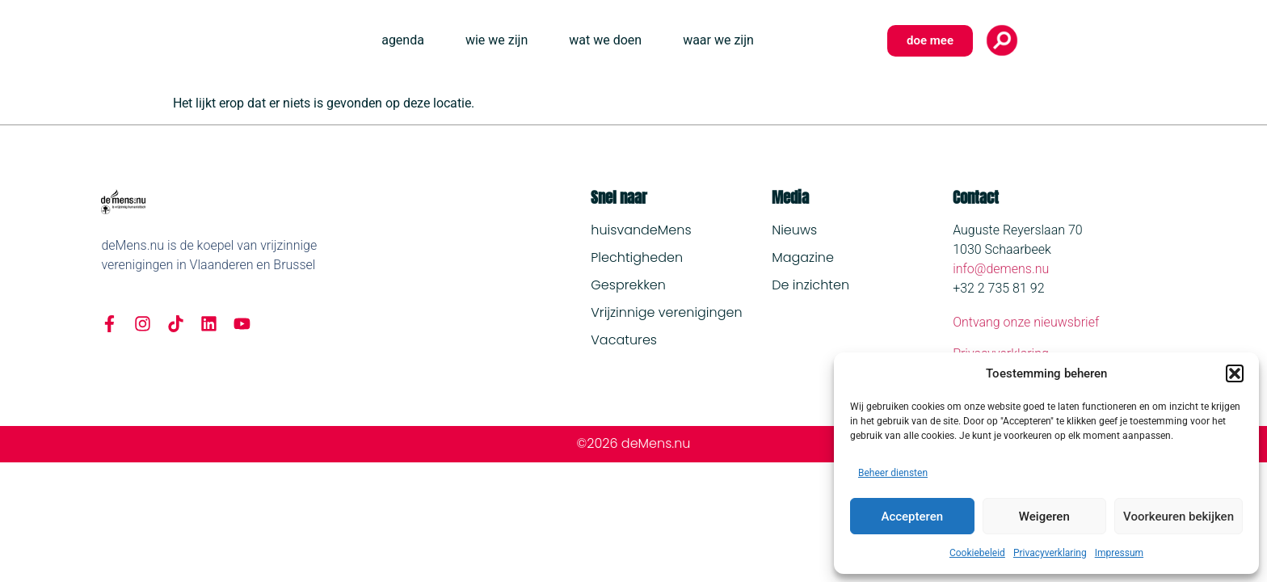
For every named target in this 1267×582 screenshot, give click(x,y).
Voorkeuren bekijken (1178, 516)
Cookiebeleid (977, 553)
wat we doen (605, 40)
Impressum (1119, 553)
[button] (1235, 373)
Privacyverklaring (1050, 553)
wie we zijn (496, 40)
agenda (402, 40)
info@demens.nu (1001, 268)
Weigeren (1044, 516)
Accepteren (912, 516)
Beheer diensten (893, 473)
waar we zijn (718, 40)
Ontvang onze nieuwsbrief (1026, 322)
